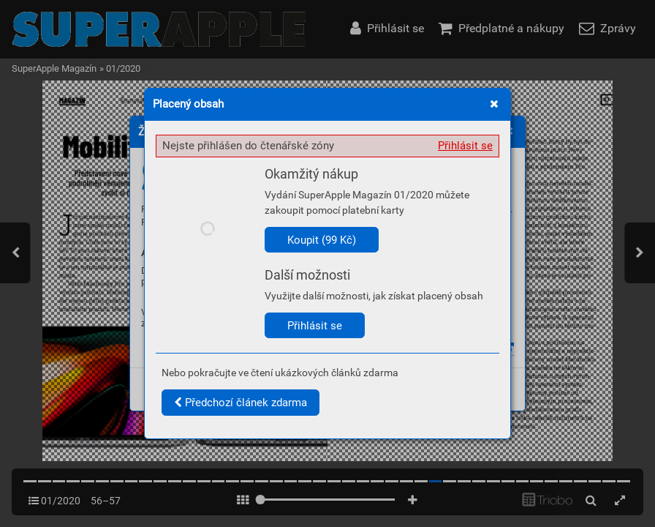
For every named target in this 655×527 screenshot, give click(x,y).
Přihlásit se (465, 145)
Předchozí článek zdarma (240, 402)
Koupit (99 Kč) (321, 240)
